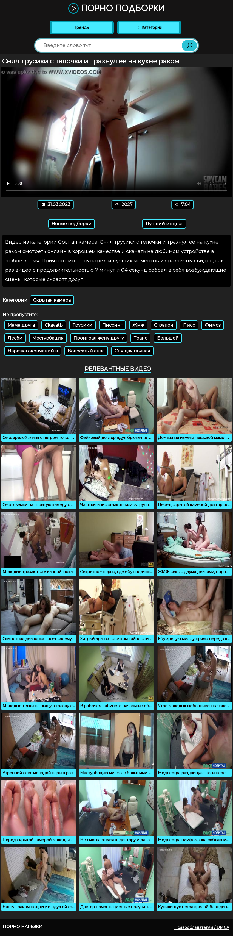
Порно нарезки (22, 926)
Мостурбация (48, 338)
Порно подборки (116, 8)
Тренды (81, 27)
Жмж (138, 325)
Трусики (82, 325)
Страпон (163, 325)
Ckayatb (54, 325)
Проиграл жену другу (98, 338)
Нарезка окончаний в (33, 351)
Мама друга (21, 325)
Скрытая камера (52, 300)
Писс (189, 325)
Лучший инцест (164, 223)
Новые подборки (72, 223)
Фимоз (213, 325)
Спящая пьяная (132, 351)
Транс (140, 338)
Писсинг (112, 325)
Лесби (15, 338)
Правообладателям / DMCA (201, 927)
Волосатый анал (86, 351)
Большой (168, 338)
